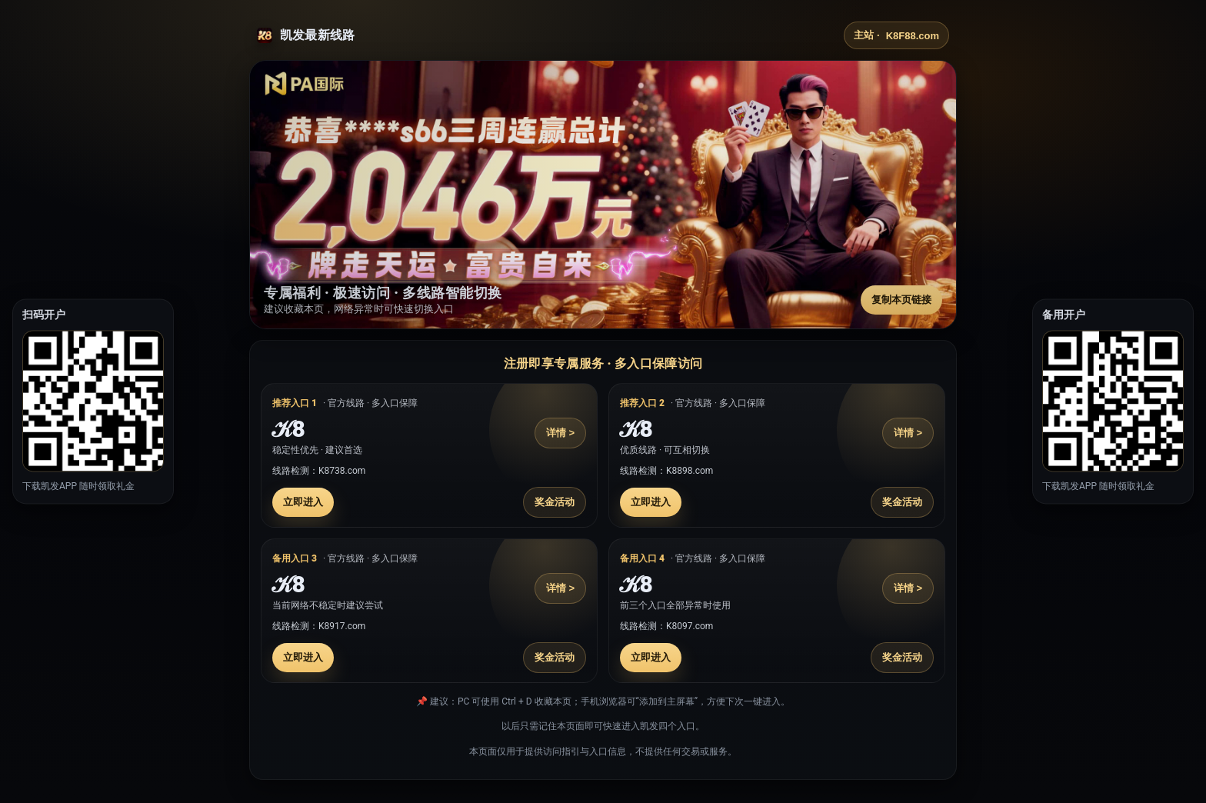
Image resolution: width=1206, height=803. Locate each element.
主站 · (896, 35)
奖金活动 (555, 502)
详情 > (560, 432)
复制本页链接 (901, 299)
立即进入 (303, 502)
